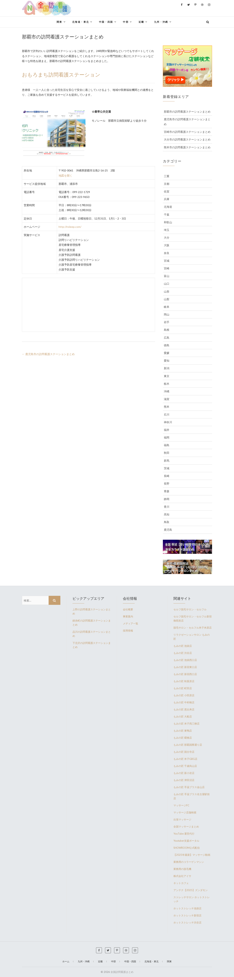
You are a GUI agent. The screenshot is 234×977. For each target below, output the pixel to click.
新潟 (166, 368)
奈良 (166, 253)
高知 (166, 514)
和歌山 (168, 222)
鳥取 (166, 522)
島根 (166, 329)
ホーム (65, 961)
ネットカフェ (181, 883)
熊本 (166, 406)
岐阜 (166, 306)
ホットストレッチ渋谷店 (187, 922)
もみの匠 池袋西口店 (185, 660)
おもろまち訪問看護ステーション (61, 74)
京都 (166, 183)
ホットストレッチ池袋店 (187, 908)
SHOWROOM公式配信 (186, 847)
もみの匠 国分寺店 (183, 751)
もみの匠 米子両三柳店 (186, 723)
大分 (166, 237)
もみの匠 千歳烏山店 (185, 765)
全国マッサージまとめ (186, 826)
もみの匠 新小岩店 (183, 773)
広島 (166, 337)
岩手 (166, 322)
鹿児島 (168, 529)
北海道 (168, 206)
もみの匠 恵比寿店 (183, 709)
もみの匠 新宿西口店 (185, 674)
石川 (166, 414)
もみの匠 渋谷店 (182, 652)
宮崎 (166, 268)
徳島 (166, 345)
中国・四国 (106, 21)
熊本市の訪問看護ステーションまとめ (187, 147)
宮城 (166, 260)
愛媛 (166, 353)
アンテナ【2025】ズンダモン (190, 890)
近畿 (141, 21)
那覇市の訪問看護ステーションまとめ (187, 111)
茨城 (166, 468)
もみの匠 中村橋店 (183, 702)
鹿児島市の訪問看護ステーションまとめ (48, 354)
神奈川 (168, 422)
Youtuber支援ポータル (186, 840)
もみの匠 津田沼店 (183, 780)
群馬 (166, 460)
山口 (166, 283)
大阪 (166, 245)
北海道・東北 (80, 21)
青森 (166, 491)
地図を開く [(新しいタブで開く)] (65, 175)
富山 (166, 276)
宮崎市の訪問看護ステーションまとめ (187, 131)
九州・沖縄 (161, 21)
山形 (166, 291)
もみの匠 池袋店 (182, 645)
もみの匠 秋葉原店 (183, 681)
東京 (166, 376)
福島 (166, 445)
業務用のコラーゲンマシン (188, 861)
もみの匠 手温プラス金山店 (189, 787)
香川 (166, 506)
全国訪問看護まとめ (122, 971)
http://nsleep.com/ (70, 226)
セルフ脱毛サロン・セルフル (190, 609)
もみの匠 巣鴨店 (182, 730)
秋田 (166, 452)
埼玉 (166, 229)
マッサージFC (181, 805)
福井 (166, 429)
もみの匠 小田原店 (183, 695)
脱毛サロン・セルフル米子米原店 (192, 627)
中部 (126, 21)
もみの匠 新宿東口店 (185, 667)
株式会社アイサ (182, 876)
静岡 (166, 499)
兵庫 (166, 199)
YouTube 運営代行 (183, 833)
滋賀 (166, 399)
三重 (166, 176)
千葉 (166, 214)
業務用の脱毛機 (182, 868)
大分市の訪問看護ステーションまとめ (187, 139)
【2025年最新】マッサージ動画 (191, 854)
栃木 (166, 383)
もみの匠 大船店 (182, 716)
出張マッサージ (182, 819)
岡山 (166, 314)
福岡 (166, 437)
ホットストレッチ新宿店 (187, 915)
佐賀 (166, 191)
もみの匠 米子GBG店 (185, 758)
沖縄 (166, 391)
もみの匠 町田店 (182, 688)
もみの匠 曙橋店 (182, 737)
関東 (59, 21)
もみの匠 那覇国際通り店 (187, 744)
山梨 (166, 299)
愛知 (166, 360)
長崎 (166, 476)
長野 (166, 483)
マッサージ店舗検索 (184, 812)
